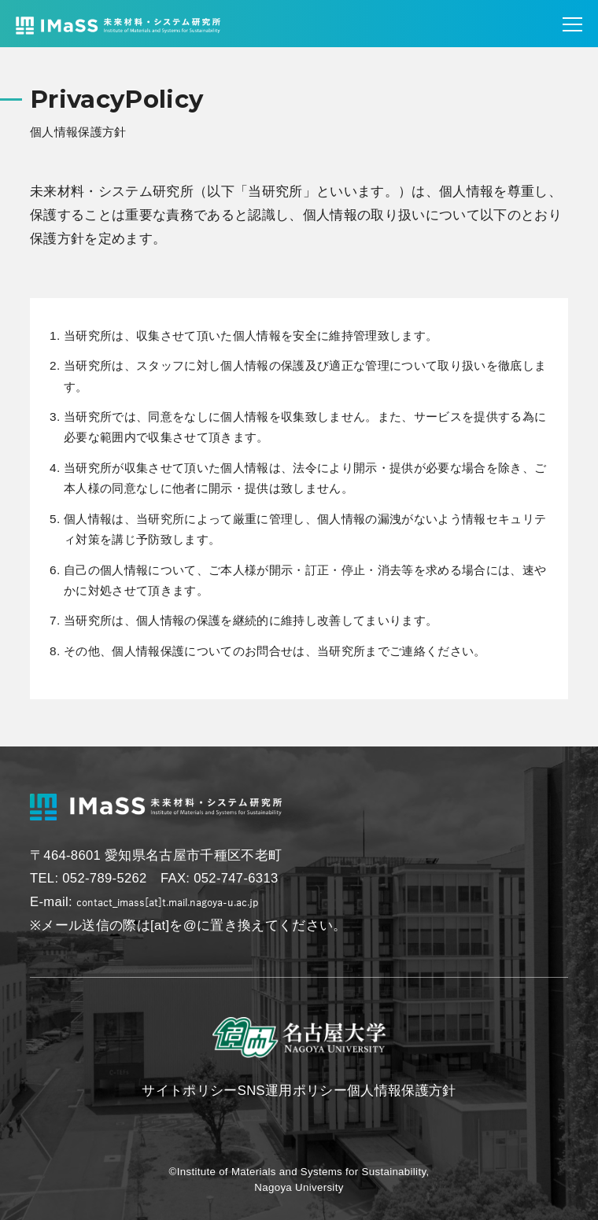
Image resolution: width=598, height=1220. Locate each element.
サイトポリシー (189, 1090)
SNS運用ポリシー (292, 1090)
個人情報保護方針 (401, 1090)
